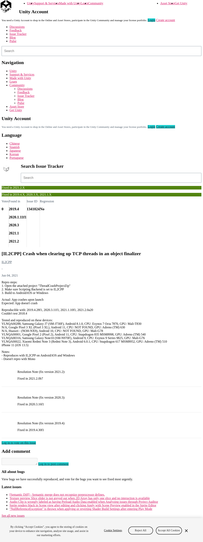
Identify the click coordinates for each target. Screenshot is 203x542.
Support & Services (46, 3)
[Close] (186, 530)
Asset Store (167, 3)
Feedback (16, 30)
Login (151, 20)
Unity (30, 3)
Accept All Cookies (169, 530)
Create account (165, 20)
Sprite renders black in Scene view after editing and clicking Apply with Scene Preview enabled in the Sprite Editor (83, 506)
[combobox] (101, 51)
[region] (101, 530)
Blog (13, 37)
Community (95, 3)
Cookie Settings (113, 530)
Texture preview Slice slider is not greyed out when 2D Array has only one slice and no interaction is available (80, 499)
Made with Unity (70, 3)
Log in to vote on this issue (19, 442)
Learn (84, 3)
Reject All (140, 530)
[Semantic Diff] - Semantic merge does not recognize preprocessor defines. (57, 495)
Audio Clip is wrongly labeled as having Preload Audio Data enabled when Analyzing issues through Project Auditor (84, 503)
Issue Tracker (18, 34)
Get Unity (181, 3)
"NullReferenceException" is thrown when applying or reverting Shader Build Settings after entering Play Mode (81, 510)
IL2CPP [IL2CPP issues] (7, 262)
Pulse (13, 41)
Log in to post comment (57, 465)
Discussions (17, 26)
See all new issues (13, 516)
